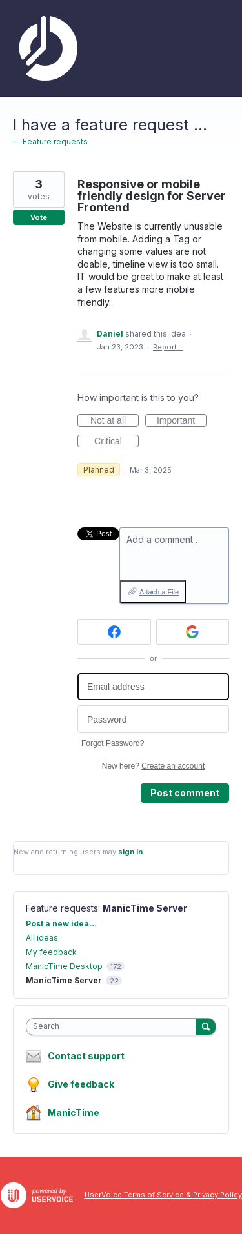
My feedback (51, 952)
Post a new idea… (61, 923)
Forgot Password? (112, 743)
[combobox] (114, 1027)
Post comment (184, 792)
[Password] (153, 719)
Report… (168, 346)
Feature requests (62, 908)
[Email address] (153, 687)
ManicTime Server (145, 908)
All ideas (42, 938)
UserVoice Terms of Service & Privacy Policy (163, 1194)
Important (182, 421)
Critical (116, 441)
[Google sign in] (193, 632)
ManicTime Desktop (64, 966)
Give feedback (81, 1084)
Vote (38, 217)
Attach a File (159, 592)
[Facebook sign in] (114, 632)
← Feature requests (50, 141)
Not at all (114, 421)
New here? (153, 765)
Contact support (86, 1056)
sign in (130, 851)
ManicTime (73, 1112)
